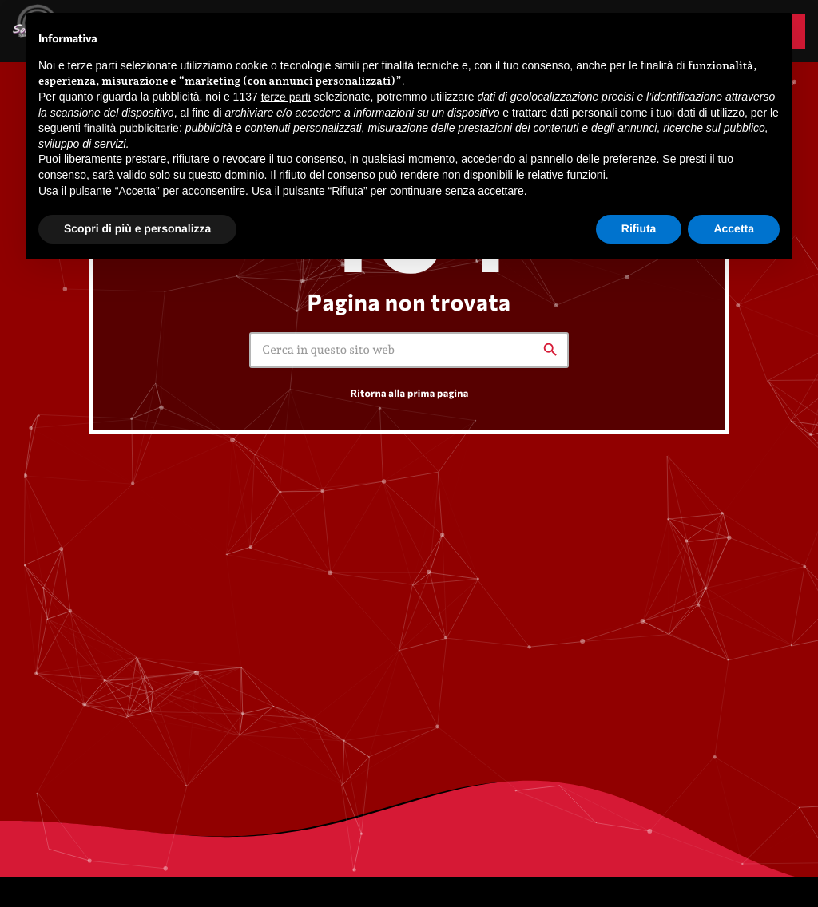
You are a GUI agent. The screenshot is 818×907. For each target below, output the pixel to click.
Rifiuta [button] (639, 228)
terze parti (286, 96)
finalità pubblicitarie (131, 127)
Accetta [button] (733, 228)
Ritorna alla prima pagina (409, 392)
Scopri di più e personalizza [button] (137, 228)
